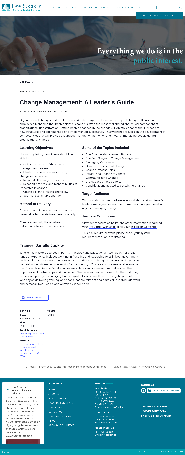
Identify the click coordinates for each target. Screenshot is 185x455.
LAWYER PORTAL (172, 16)
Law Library (128, 8)
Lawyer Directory (59, 416)
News (139, 8)
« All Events (26, 82)
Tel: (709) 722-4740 (104, 401)
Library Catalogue (154, 406)
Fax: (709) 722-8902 (105, 404)
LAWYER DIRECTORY (148, 16)
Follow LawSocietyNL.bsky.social (163, 390)
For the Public (90, 8)
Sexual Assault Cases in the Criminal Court (138, 366)
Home (53, 8)
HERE (110, 383)
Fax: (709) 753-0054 (104, 419)
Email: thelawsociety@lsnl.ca (109, 407)
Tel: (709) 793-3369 (104, 432)
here (87, 284)
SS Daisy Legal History (62, 425)
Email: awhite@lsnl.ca (105, 435)
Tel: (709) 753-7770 (104, 416)
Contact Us (75, 8)
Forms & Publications (156, 416)
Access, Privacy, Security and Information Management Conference (67, 366)
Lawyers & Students (110, 8)
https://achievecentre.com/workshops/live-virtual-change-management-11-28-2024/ (31, 350)
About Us (62, 8)
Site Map (5, 452)
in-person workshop (144, 226)
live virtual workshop (102, 226)
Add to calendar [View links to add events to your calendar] (34, 297)
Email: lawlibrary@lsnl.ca (107, 422)
